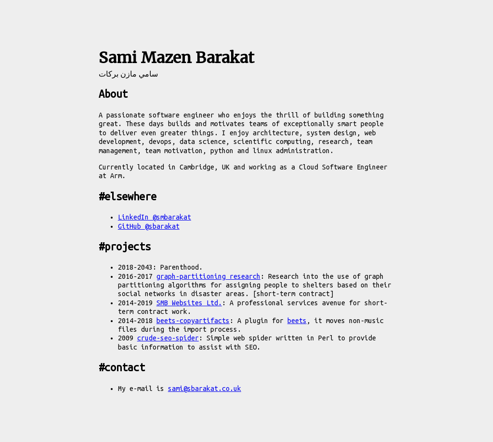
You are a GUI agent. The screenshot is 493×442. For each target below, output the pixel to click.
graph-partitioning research (208, 276)
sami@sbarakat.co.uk (204, 388)
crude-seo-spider (168, 338)
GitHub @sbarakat (149, 226)
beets (297, 321)
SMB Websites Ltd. (189, 303)
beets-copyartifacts (193, 321)
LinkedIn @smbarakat (154, 217)
